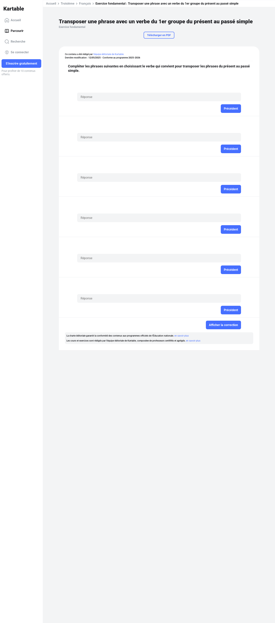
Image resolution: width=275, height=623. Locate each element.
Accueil (13, 20)
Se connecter (17, 52)
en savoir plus (181, 335)
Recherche (15, 41)
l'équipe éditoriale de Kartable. (108, 54)
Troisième (67, 3)
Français (85, 3)
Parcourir (14, 31)
